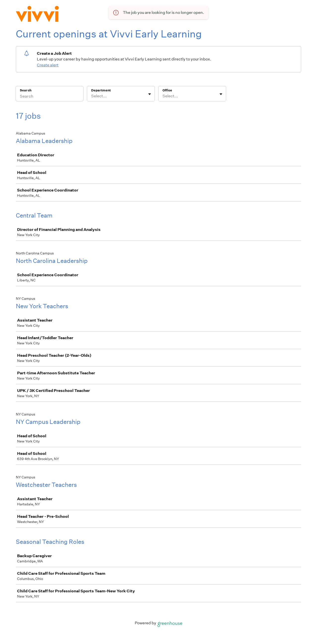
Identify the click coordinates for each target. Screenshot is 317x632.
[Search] (49, 97)
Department (101, 90)
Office (167, 90)
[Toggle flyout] (150, 94)
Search (25, 90)
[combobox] (91, 96)
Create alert (47, 65)
